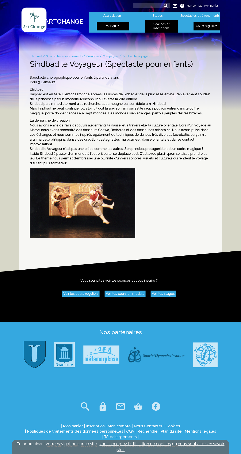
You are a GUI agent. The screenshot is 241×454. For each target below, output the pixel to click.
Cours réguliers (206, 26)
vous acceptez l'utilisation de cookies (135, 443)
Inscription (95, 426)
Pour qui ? (112, 26)
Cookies (172, 426)
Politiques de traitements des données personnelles (75, 431)
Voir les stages (163, 294)
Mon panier (211, 5)
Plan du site (171, 431)
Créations (92, 56)
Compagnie (111, 56)
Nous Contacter (148, 426)
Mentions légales (200, 431)
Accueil (37, 56)
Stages (158, 15)
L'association (112, 15)
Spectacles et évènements (200, 15)
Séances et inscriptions (161, 26)
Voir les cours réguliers (81, 294)
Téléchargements (120, 437)
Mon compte (194, 5)
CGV (130, 431)
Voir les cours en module (125, 294)
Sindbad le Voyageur (136, 56)
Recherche (147, 431)
